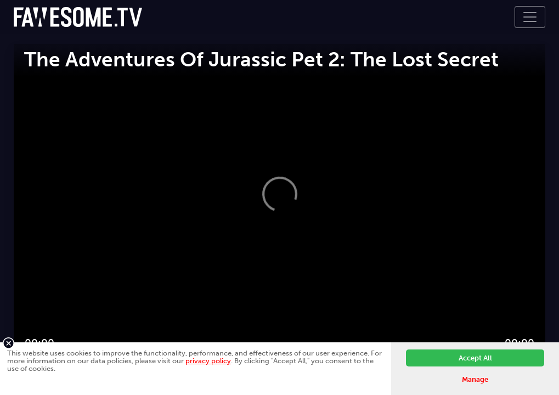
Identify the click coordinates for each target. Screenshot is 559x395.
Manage (475, 379)
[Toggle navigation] (530, 17)
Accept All (475, 358)
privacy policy (208, 361)
